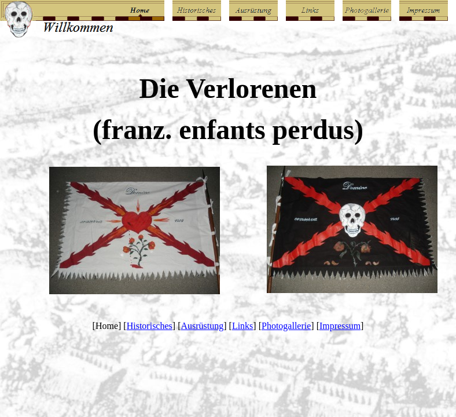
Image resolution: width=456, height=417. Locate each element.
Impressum (340, 326)
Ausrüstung (202, 326)
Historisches (149, 326)
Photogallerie (286, 326)
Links (242, 326)
